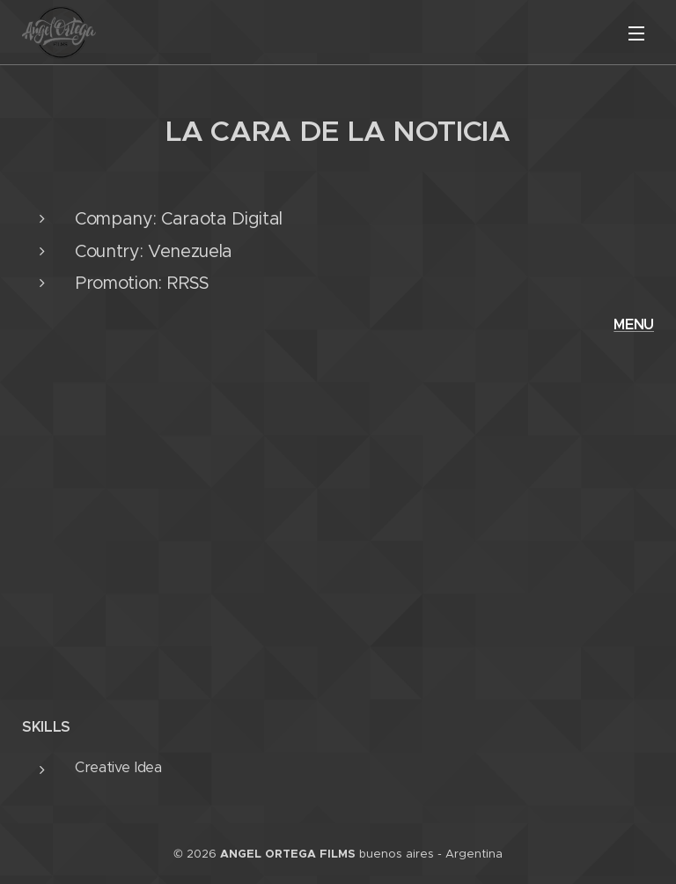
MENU (634, 324)
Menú (636, 33)
